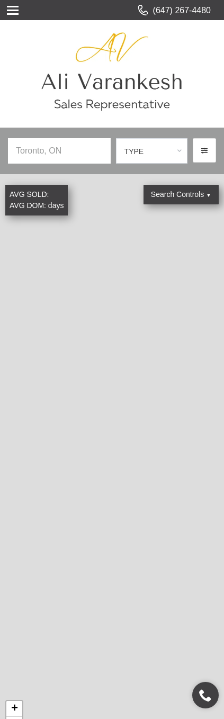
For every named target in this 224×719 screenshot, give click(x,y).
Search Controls (181, 194)
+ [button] (14, 709)
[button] (204, 150)
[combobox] (151, 151)
